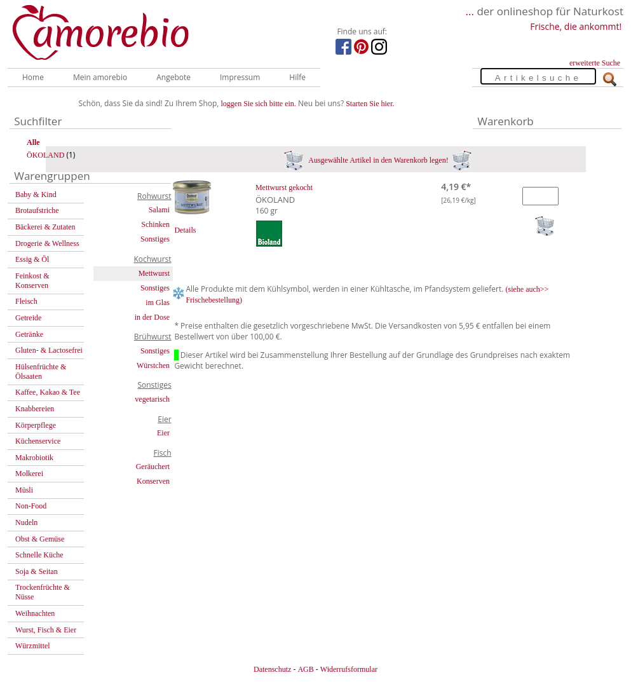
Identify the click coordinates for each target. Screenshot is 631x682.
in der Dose (152, 317)
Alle (33, 142)
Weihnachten (35, 613)
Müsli (24, 490)
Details (185, 230)
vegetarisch (152, 399)
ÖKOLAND (45, 155)
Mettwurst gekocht (284, 187)
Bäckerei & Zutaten (45, 226)
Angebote (173, 77)
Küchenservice (37, 441)
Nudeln (26, 522)
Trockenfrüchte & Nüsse (42, 592)
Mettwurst (154, 273)
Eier (163, 432)
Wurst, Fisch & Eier (45, 629)
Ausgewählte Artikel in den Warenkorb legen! (378, 160)
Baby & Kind (36, 194)
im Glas (158, 302)
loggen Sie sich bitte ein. (258, 103)
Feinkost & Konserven (32, 280)
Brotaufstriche (37, 210)
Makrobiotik (34, 457)
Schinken (155, 224)
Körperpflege (35, 425)
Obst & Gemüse (39, 539)
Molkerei (29, 473)
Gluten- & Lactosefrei (49, 350)
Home (33, 77)
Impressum (240, 77)
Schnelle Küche (39, 554)
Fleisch (26, 301)
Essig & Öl (32, 259)
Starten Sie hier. (370, 103)
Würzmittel (32, 645)
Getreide (28, 317)
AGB (305, 669)
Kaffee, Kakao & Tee (47, 392)
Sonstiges (155, 239)
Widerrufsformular (348, 669)
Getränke (29, 334)
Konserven (153, 481)
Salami (159, 209)
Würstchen (153, 365)
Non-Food (30, 505)
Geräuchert (153, 466)
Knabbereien (34, 408)
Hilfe (297, 77)
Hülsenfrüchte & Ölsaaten (40, 371)
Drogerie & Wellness (47, 243)
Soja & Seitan (36, 571)
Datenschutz (272, 669)
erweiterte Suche (594, 62)
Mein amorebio (100, 77)
